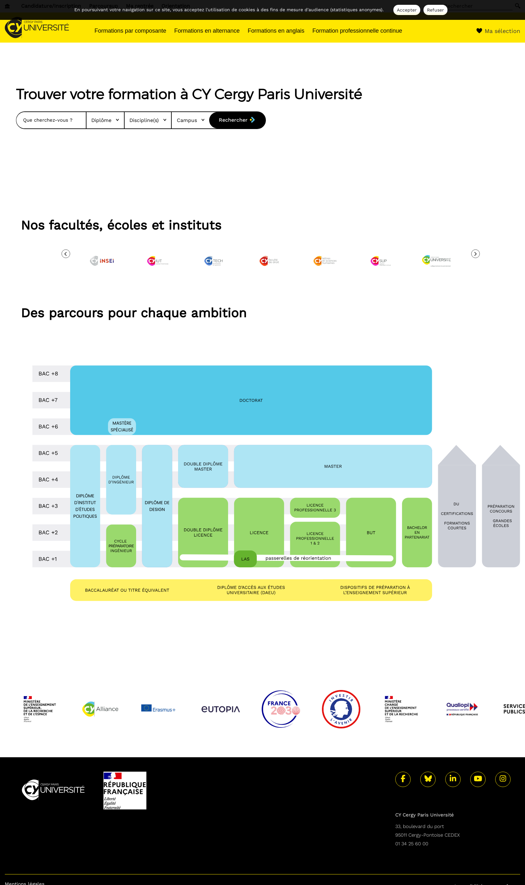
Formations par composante (130, 31)
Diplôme (103, 120)
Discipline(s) (146, 120)
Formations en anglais (276, 31)
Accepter (407, 9)
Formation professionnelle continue (357, 31)
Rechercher (232, 120)
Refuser (435, 9)
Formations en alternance (207, 31)
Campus (189, 120)
